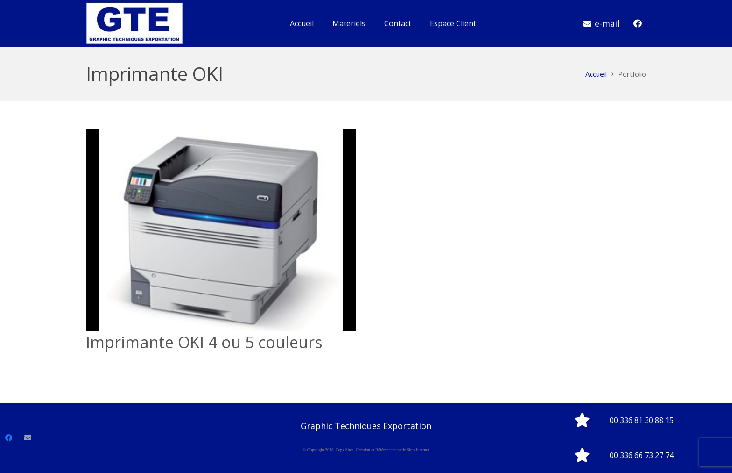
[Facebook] (637, 23)
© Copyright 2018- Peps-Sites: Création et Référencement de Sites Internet (366, 449)
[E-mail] (28, 438)
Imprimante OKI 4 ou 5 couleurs (204, 342)
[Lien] (134, 23)
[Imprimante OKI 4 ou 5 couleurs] (221, 230)
